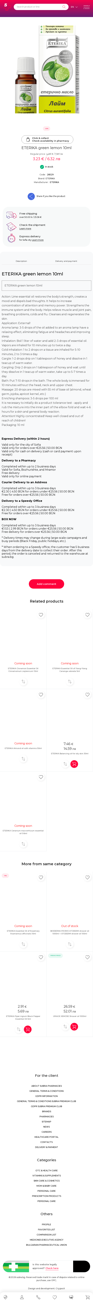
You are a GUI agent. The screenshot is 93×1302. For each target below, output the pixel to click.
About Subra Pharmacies (46, 1086)
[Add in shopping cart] (74, 764)
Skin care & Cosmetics (47, 1180)
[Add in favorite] (41, 614)
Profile (46, 1224)
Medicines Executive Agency (46, 1240)
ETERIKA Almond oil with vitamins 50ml (23, 748)
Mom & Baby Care (46, 1186)
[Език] (74, 7)
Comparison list (46, 1234)
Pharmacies (47, 1116)
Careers (47, 1132)
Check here (52, 1268)
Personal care (47, 1191)
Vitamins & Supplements (46, 1175)
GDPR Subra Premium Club (46, 1106)
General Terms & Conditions (46, 1091)
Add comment (46, 584)
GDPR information (46, 1096)
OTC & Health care (46, 1170)
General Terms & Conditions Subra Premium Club (46, 1101)
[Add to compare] (23, 681)
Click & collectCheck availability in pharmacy (47, 139)
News (46, 1126)
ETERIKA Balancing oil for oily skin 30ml (69, 753)
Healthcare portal (46, 1137)
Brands (46, 1111)
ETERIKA (50, 178)
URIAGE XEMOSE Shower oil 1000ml (69, 1016)
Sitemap (46, 1121)
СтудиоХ (60, 1288)
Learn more (25, 228)
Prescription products (46, 1196)
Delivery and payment (66, 261)
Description (21, 261)
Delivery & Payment (46, 1147)
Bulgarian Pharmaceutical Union (46, 1245)
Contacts (46, 1142)
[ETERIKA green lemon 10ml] (46, 69)
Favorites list (46, 1229)
